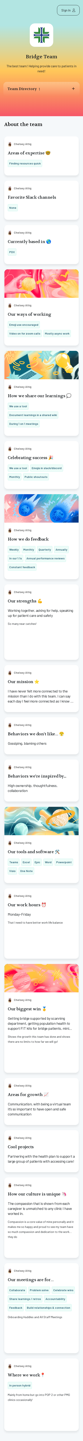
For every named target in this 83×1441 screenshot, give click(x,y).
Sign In (68, 10)
